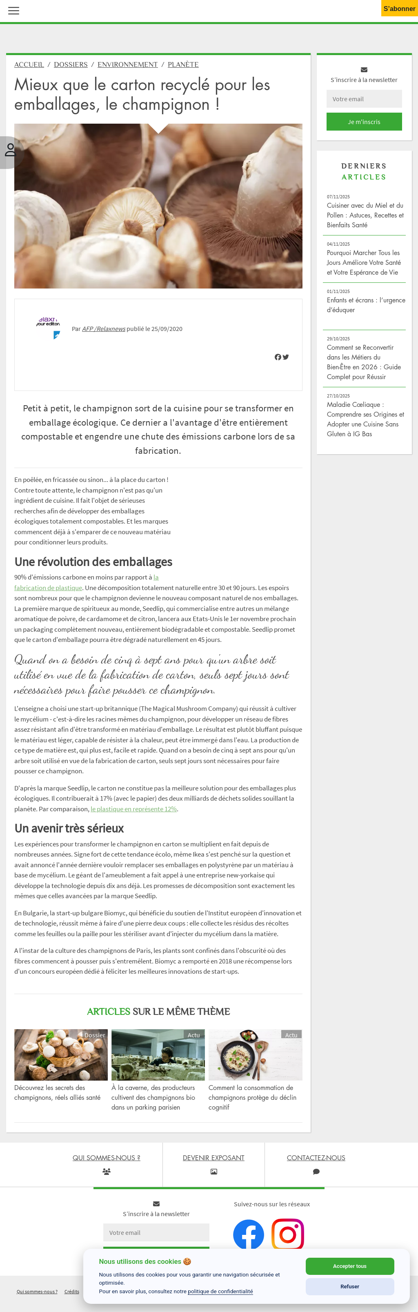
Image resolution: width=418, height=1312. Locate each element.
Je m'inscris (364, 122)
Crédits (71, 1291)
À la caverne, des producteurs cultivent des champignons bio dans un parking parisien (153, 1097)
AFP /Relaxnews (103, 328)
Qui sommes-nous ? (37, 1291)
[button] (12, 10)
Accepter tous (350, 1266)
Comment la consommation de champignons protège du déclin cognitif (252, 1097)
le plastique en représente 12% (134, 808)
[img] (278, 357)
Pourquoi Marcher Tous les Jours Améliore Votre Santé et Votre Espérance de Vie (364, 262)
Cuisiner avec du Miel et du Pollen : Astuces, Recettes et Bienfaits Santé (365, 215)
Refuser (349, 1286)
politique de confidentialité (220, 1291)
